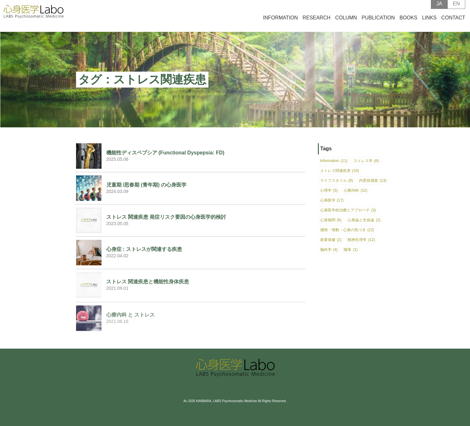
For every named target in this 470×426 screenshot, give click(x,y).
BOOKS (408, 22)
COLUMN (346, 22)
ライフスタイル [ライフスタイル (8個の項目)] (336, 180)
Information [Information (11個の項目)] (333, 161)
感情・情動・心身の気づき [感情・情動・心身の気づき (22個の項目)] (347, 230)
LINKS (429, 22)
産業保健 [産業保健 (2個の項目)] (331, 240)
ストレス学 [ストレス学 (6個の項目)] (366, 161)
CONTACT (453, 22)
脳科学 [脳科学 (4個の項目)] (329, 249)
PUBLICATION (378, 22)
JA (439, 8)
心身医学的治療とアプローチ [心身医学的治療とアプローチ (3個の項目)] (348, 210)
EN (456, 8)
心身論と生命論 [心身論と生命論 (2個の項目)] (364, 220)
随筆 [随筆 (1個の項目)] (351, 249)
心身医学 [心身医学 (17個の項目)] (332, 200)
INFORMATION (280, 22)
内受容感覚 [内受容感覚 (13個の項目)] (372, 180)
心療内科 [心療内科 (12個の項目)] (355, 190)
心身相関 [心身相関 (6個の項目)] (331, 220)
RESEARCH (317, 22)
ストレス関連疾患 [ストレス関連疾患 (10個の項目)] (339, 170)
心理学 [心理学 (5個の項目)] (329, 190)
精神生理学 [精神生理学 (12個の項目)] (361, 240)
